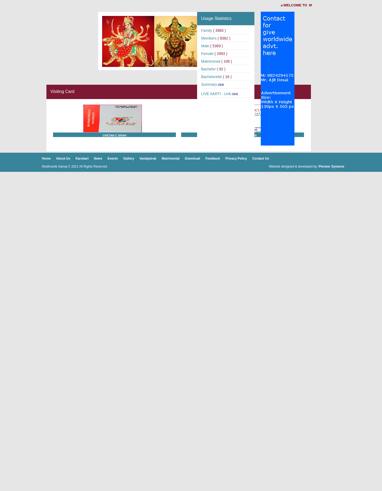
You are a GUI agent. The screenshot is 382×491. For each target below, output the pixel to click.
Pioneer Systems (331, 166)
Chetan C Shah (114, 135)
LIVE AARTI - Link (216, 94)
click (221, 85)
